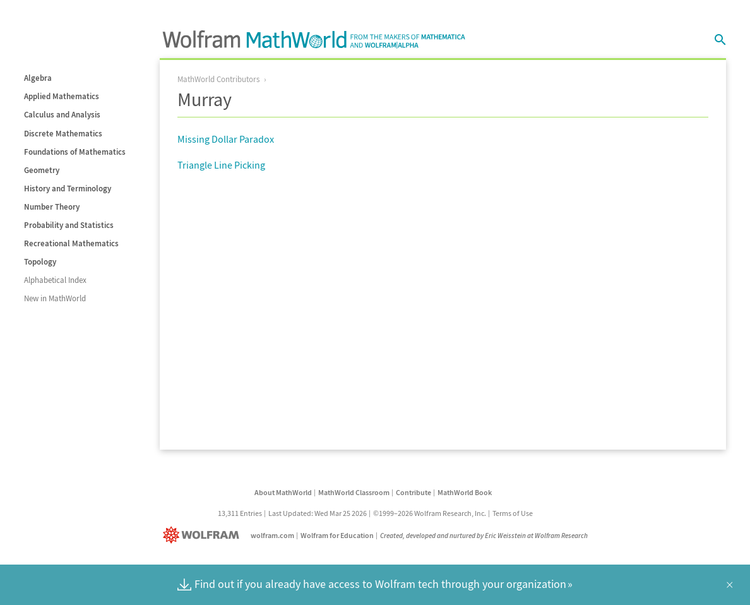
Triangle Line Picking (221, 165)
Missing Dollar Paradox (225, 139)
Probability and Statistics (69, 225)
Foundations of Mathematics (75, 152)
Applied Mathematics (61, 96)
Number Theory (52, 206)
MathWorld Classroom (354, 492)
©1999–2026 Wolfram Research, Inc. (429, 513)
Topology (40, 261)
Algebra (38, 78)
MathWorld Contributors (218, 79)
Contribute (413, 492)
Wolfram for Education (337, 535)
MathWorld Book (464, 492)
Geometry (41, 170)
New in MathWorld (55, 298)
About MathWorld (283, 492)
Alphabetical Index (55, 280)
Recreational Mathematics (71, 243)
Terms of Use (512, 513)
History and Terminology (67, 188)
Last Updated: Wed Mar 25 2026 (317, 513)
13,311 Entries (240, 513)
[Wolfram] (203, 535)
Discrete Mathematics (63, 133)
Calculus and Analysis (62, 114)
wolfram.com (272, 535)
